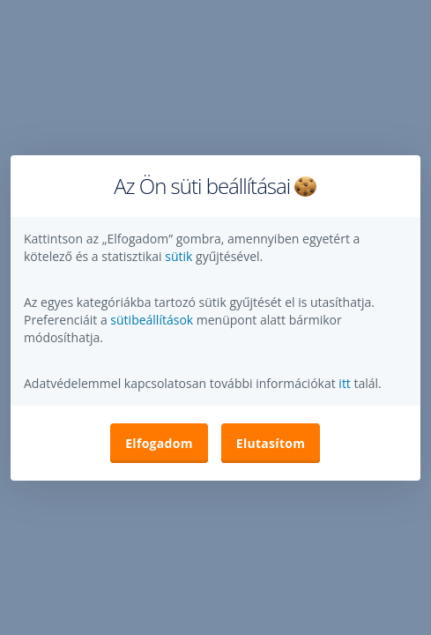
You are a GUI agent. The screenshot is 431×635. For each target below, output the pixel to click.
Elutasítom (271, 443)
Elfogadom (159, 443)
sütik (180, 256)
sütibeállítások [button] (151, 319)
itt (344, 383)
